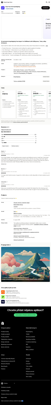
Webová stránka (18, 213)
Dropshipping (17, 76)
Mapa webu (4, 397)
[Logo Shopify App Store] (6, 2)
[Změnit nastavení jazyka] (9, 383)
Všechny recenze (15, 146)
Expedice (28, 347)
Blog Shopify (4, 366)
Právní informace (30, 374)
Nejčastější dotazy (18, 204)
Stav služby (29, 376)
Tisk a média (29, 366)
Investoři (28, 363)
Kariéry (27, 361)
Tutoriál (15, 206)
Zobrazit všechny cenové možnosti (20, 122)
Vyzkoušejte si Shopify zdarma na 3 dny (25, 315)
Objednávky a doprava (6, 339)
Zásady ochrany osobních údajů (21, 202)
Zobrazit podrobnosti (19, 240)
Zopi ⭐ (23, 13)
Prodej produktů (5, 336)
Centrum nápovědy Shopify (8, 358)
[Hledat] (46, 2)
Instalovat (45, 7)
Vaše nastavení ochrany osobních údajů (11, 400)
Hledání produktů (5, 334)
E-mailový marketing (31, 341)
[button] (25, 292)
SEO (27, 344)
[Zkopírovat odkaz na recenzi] (5, 151)
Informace (28, 358)
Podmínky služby (5, 390)
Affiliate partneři (30, 371)
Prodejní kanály (5, 331)
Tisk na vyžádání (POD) (19, 81)
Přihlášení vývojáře (6, 387)
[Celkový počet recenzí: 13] (35, 136)
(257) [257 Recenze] (19, 13)
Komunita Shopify (5, 363)
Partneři (28, 368)
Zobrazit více (3, 163)
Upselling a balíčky (30, 339)
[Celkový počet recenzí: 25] (35, 142)
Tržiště (27, 334)
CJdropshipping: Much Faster (12, 290)
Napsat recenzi (5, 146)
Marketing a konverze (6, 344)
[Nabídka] (49, 2)
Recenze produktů (30, 336)
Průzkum (3, 368)
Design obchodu (5, 341)
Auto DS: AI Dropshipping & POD (12, 300)
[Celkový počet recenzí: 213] (35, 134)
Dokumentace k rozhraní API (8, 361)
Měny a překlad (30, 349)
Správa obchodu (5, 347)
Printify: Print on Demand (11, 295)
